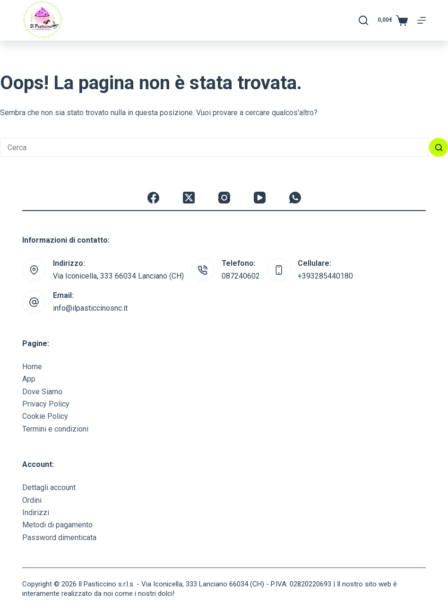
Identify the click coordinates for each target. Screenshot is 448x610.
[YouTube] (260, 197)
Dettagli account (49, 487)
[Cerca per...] (214, 147)
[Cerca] (363, 20)
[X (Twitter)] (189, 197)
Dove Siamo (42, 391)
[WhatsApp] (295, 197)
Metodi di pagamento (57, 524)
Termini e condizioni (55, 428)
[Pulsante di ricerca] (438, 147)
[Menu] (421, 20)
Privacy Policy (45, 403)
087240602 (241, 275)
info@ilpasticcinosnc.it (90, 308)
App (28, 378)
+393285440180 (325, 275)
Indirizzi (35, 512)
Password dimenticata (59, 537)
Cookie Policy (45, 416)
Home (32, 366)
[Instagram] (224, 197)
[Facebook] (153, 197)
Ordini (32, 500)
